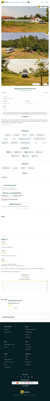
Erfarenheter (28, 349)
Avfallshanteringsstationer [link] (15, 2)
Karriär (5, 364)
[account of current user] (47, 2)
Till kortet (27, 334)
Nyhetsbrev (27, 364)
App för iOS (6, 329)
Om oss (5, 356)
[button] (42, 2)
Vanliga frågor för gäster (30, 329)
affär (26, 356)
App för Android (7, 332)
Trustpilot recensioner (8, 361)
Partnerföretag (7, 367)
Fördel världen (28, 361)
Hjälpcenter (27, 344)
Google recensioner (8, 359)
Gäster (4, 106)
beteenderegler (28, 332)
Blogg (26, 359)
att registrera (28, 337)
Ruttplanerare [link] (26, 2)
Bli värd (5, 347)
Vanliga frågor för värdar (9, 344)
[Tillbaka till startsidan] (5, 2)
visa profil (15, 308)
